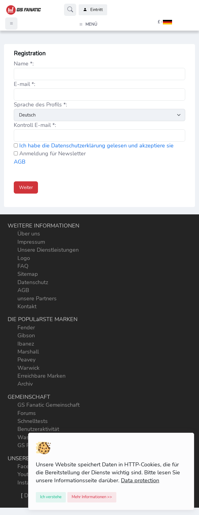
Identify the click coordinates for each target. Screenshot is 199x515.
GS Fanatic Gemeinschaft (48, 405)
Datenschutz (32, 282)
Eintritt (93, 10)
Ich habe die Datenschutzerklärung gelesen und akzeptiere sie (96, 145)
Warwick (28, 368)
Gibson (26, 335)
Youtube (27, 474)
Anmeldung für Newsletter (50, 153)
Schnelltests (32, 421)
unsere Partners (37, 298)
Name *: (24, 63)
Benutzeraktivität (38, 429)
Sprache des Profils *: (40, 104)
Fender (26, 327)
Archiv (25, 383)
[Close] (51, 497)
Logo (23, 258)
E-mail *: (24, 84)
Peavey (26, 359)
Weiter (26, 187)
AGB (19, 161)
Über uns (28, 233)
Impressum (31, 242)
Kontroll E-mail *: (35, 125)
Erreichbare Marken (41, 376)
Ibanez (25, 343)
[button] (157, 22)
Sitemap (27, 274)
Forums (26, 413)
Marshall (28, 351)
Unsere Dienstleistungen (48, 250)
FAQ (22, 266)
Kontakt (26, 306)
